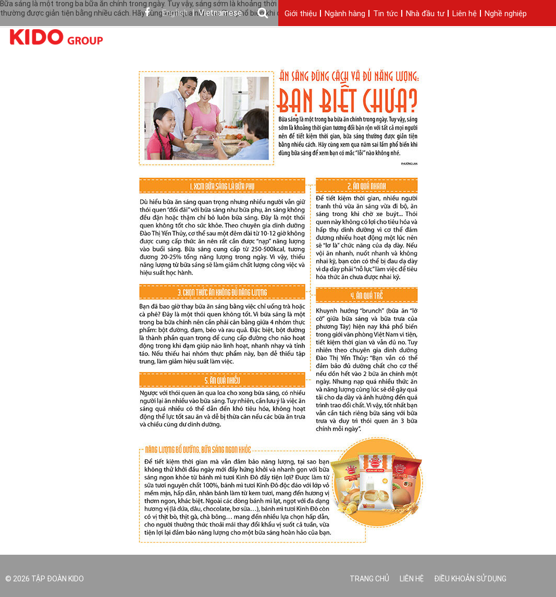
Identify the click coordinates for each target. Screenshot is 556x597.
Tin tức (385, 14)
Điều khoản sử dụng (470, 579)
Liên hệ (464, 14)
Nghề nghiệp (506, 14)
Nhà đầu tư (425, 14)
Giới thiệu (301, 14)
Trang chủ (369, 579)
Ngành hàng (345, 14)
